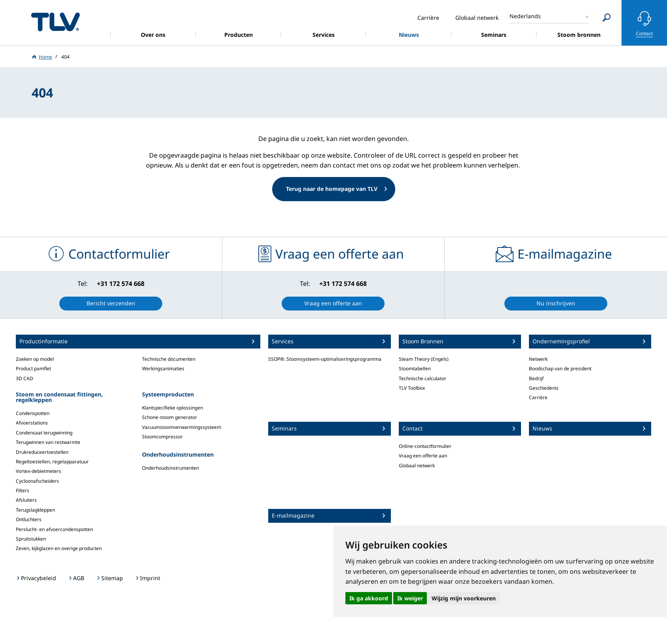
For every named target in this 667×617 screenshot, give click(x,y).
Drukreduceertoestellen (42, 452)
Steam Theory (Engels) (424, 359)
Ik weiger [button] (410, 598)
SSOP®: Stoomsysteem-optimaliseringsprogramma (324, 359)
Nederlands (525, 16)
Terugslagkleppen (35, 510)
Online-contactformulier (425, 446)
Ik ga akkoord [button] (368, 598)
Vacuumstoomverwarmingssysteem (181, 427)
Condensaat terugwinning (44, 432)
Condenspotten (32, 413)
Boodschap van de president (560, 368)
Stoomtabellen (415, 368)
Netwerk (538, 359)
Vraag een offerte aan (423, 455)
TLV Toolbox (412, 388)
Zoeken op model (35, 359)
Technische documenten (168, 359)
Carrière (538, 397)
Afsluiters (26, 500)
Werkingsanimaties (163, 368)
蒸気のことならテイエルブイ (55, 21)
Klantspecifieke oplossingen (172, 407)
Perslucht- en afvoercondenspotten (54, 529)
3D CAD (24, 378)
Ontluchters (29, 519)
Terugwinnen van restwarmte (48, 442)
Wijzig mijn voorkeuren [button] (464, 598)
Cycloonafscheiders (37, 481)
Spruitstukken (31, 538)
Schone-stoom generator (169, 417)
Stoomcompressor (162, 436)
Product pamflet (33, 368)
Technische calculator (422, 378)
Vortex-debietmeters (38, 471)
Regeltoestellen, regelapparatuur (52, 461)
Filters (22, 490)
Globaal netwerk (417, 465)
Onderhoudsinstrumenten (170, 468)
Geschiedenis (544, 388)
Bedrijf (536, 378)
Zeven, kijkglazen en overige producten (59, 548)
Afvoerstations (32, 422)
